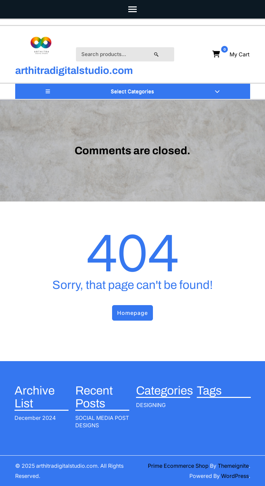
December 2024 (35, 417)
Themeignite (233, 465)
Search (163, 54)
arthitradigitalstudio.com (74, 70)
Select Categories (132, 91)
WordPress (235, 476)
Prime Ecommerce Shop (178, 465)
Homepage (132, 312)
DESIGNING (151, 405)
